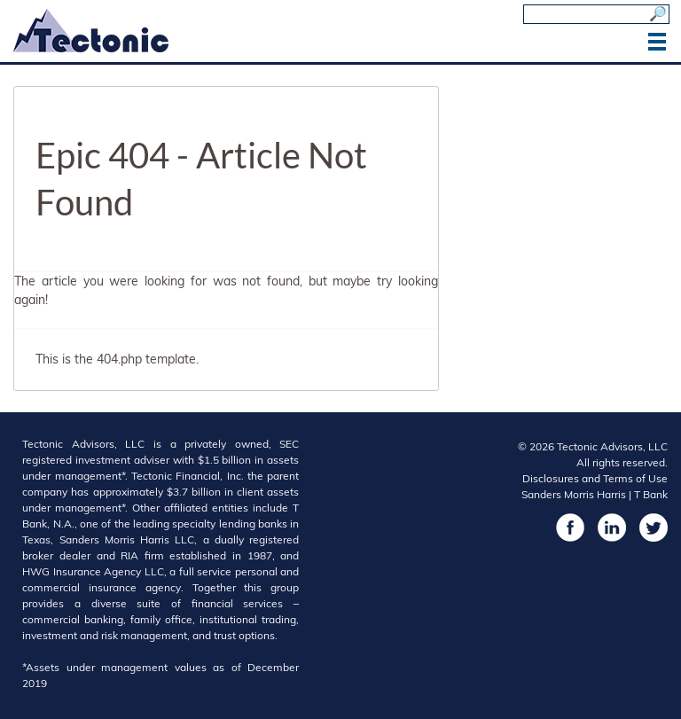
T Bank (651, 494)
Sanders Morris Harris (573, 494)
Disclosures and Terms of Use (595, 478)
